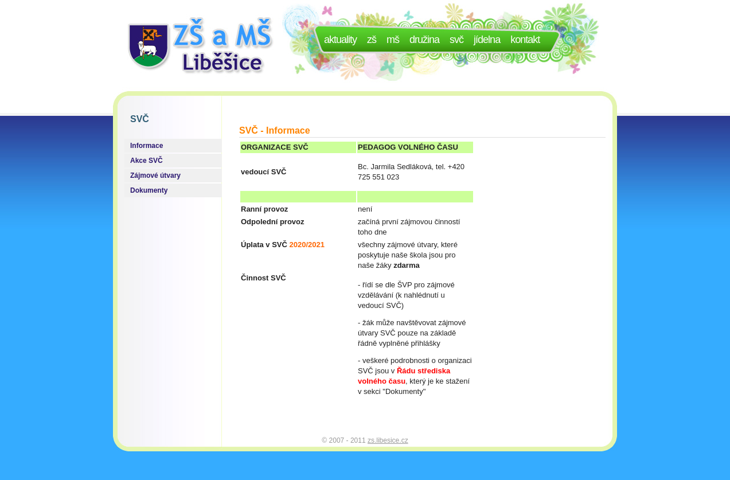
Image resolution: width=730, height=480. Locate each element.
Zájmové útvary (155, 175)
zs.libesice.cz (388, 440)
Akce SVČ (146, 161)
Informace (146, 146)
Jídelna (487, 39)
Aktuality (340, 39)
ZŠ (371, 39)
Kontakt (525, 39)
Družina (424, 39)
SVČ (456, 39)
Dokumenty (148, 190)
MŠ (393, 39)
